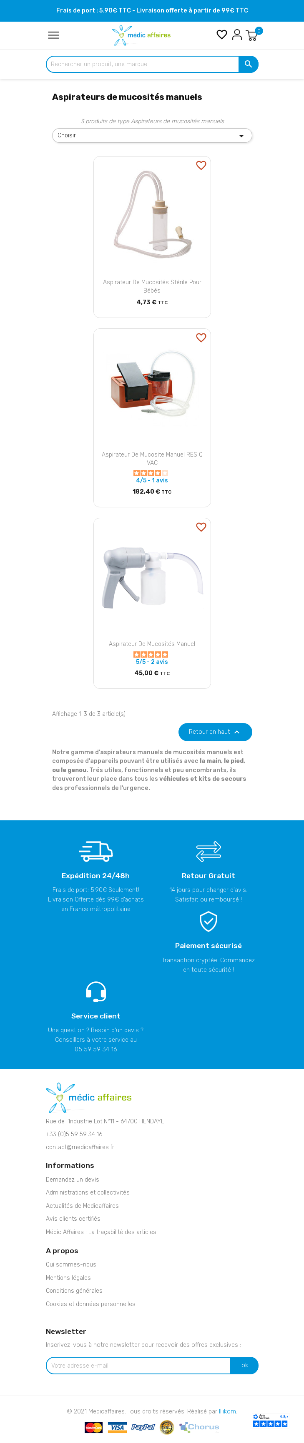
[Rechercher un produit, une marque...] (152, 64)
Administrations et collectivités (88, 1192)
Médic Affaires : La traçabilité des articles (101, 1232)
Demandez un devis (72, 1179)
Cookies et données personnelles (91, 1304)
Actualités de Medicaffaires (82, 1206)
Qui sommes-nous (71, 1264)
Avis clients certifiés (73, 1218)
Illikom (227, 1411)
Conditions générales (74, 1290)
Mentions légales (68, 1278)
